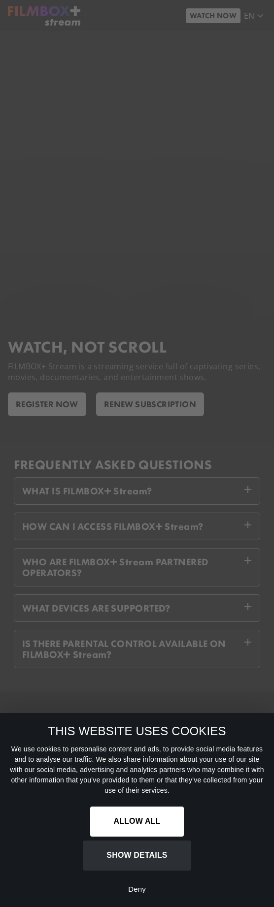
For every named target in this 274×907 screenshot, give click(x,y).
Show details (136, 855)
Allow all (137, 821)
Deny (137, 889)
